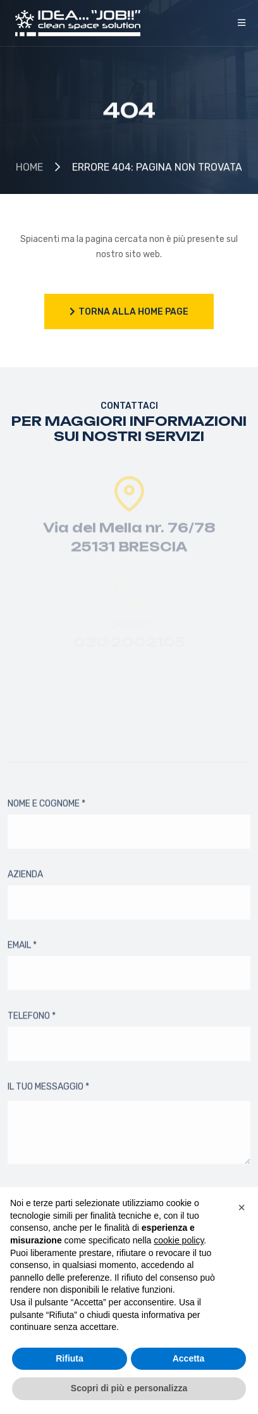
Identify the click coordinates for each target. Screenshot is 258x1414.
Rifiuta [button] (69, 1358)
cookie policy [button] (179, 1240)
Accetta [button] (189, 1358)
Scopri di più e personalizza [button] (129, 1388)
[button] (241, 1207)
